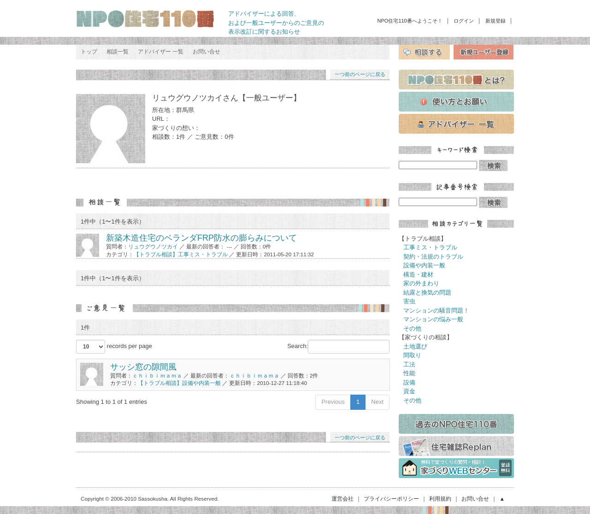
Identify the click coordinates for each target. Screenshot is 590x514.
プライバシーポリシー (391, 499)
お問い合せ (206, 51)
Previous (333, 401)
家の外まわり (421, 283)
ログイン (464, 21)
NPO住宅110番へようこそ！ (410, 21)
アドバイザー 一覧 (160, 51)
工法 (409, 364)
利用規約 (440, 499)
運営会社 (342, 499)
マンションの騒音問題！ (436, 310)
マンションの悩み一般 (433, 319)
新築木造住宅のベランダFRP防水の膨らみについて (201, 237)
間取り (412, 355)
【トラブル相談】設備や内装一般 (179, 383)
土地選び (415, 346)
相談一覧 (117, 51)
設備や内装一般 (424, 265)
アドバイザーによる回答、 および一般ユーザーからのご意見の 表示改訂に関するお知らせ (276, 22)
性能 (409, 373)
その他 (412, 328)
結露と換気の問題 (427, 292)
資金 (409, 391)
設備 (409, 382)
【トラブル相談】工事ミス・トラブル (181, 254)
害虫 (409, 301)
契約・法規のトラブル (433, 256)
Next (377, 401)
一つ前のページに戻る (360, 74)
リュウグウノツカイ (153, 246)
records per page (114, 347)
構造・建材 (418, 274)
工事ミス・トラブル (430, 247)
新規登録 (495, 21)
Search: (338, 347)
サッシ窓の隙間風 (143, 367)
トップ (89, 51)
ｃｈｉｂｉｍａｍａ (157, 375)
